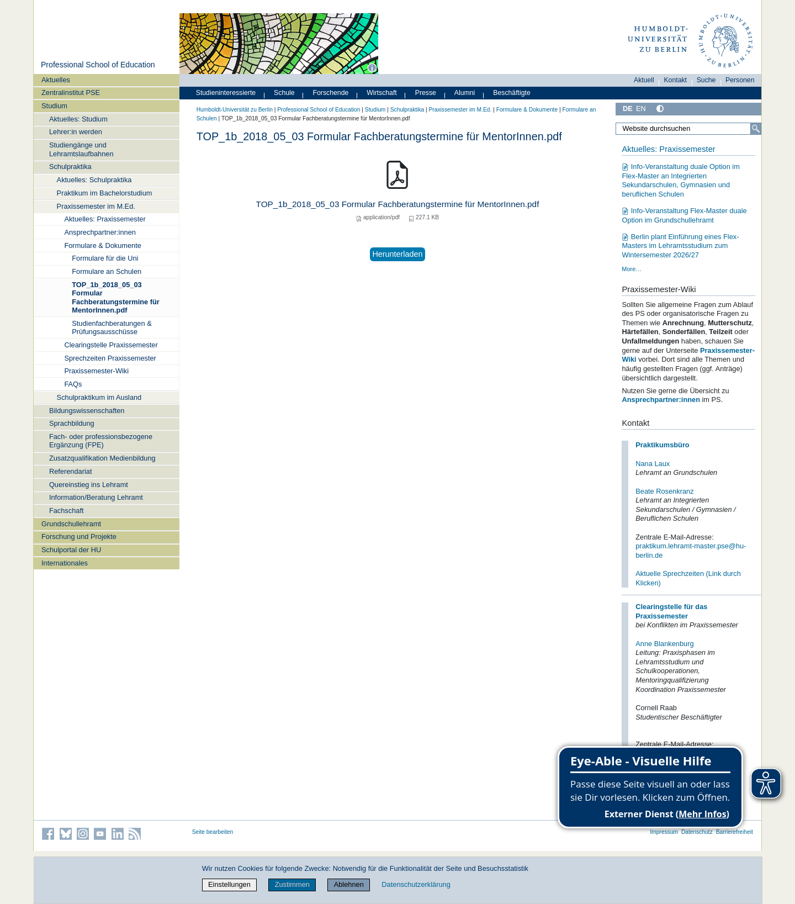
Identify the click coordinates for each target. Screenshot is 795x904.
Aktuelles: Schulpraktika (94, 180)
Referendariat (70, 471)
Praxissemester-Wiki (96, 371)
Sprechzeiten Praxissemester (110, 358)
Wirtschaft (382, 93)
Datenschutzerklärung (415, 884)
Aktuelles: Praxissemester (104, 219)
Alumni (464, 93)
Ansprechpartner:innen (99, 232)
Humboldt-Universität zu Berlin (235, 110)
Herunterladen (397, 254)
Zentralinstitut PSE (70, 92)
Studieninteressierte (226, 93)
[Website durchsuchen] (688, 129)
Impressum (664, 832)
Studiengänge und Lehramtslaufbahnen (81, 149)
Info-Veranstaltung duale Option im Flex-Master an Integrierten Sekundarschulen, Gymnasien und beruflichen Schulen (680, 180)
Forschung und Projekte (78, 536)
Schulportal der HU (71, 550)
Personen (740, 80)
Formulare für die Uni (105, 258)
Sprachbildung (71, 423)
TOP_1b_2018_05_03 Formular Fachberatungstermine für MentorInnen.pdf (116, 297)
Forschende (331, 93)
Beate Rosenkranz (664, 491)
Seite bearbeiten (213, 832)
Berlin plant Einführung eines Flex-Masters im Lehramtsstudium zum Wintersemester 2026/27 (680, 245)
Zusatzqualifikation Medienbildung (102, 458)
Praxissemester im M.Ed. (96, 206)
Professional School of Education (98, 64)
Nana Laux (652, 463)
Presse (425, 93)
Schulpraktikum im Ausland (99, 397)
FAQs (73, 384)
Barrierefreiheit (734, 832)
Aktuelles (55, 80)
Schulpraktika (70, 166)
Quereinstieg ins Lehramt (88, 484)
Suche (706, 80)
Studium (54, 106)
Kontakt (675, 80)
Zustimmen (292, 884)
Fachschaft (66, 510)
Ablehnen (349, 884)
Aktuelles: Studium (78, 119)
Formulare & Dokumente (102, 245)
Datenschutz (697, 832)
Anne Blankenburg (664, 643)
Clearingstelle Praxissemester (110, 345)
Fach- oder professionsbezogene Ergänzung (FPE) (100, 440)
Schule (284, 93)
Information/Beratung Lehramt (96, 497)
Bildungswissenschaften (87, 410)
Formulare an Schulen (106, 271)
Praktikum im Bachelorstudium (104, 193)
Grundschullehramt (71, 524)
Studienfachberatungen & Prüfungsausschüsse (111, 327)
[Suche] (755, 129)
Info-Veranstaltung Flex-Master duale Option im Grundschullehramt (684, 215)
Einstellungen (229, 884)
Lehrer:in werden (75, 132)
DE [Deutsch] (628, 108)
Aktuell (644, 80)
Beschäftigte (512, 93)
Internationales (64, 563)
